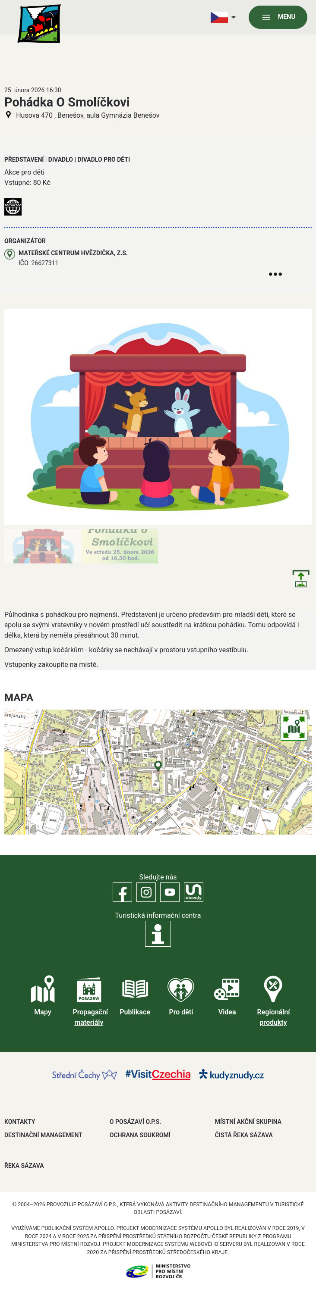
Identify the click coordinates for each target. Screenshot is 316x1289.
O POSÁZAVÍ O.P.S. (135, 1121)
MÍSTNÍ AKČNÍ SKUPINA (248, 1121)
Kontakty (19, 1121)
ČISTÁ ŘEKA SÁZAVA (244, 1135)
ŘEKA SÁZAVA (24, 1165)
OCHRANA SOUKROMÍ (140, 1135)
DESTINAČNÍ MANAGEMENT (43, 1135)
